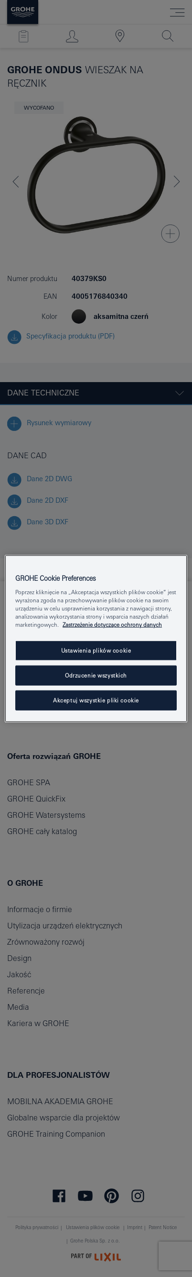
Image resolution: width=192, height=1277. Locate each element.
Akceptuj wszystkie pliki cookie (96, 700)
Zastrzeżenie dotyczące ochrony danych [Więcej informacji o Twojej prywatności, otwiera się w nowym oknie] (112, 625)
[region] (96, 638)
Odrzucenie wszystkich (96, 675)
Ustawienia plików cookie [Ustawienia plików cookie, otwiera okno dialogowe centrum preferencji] (96, 650)
